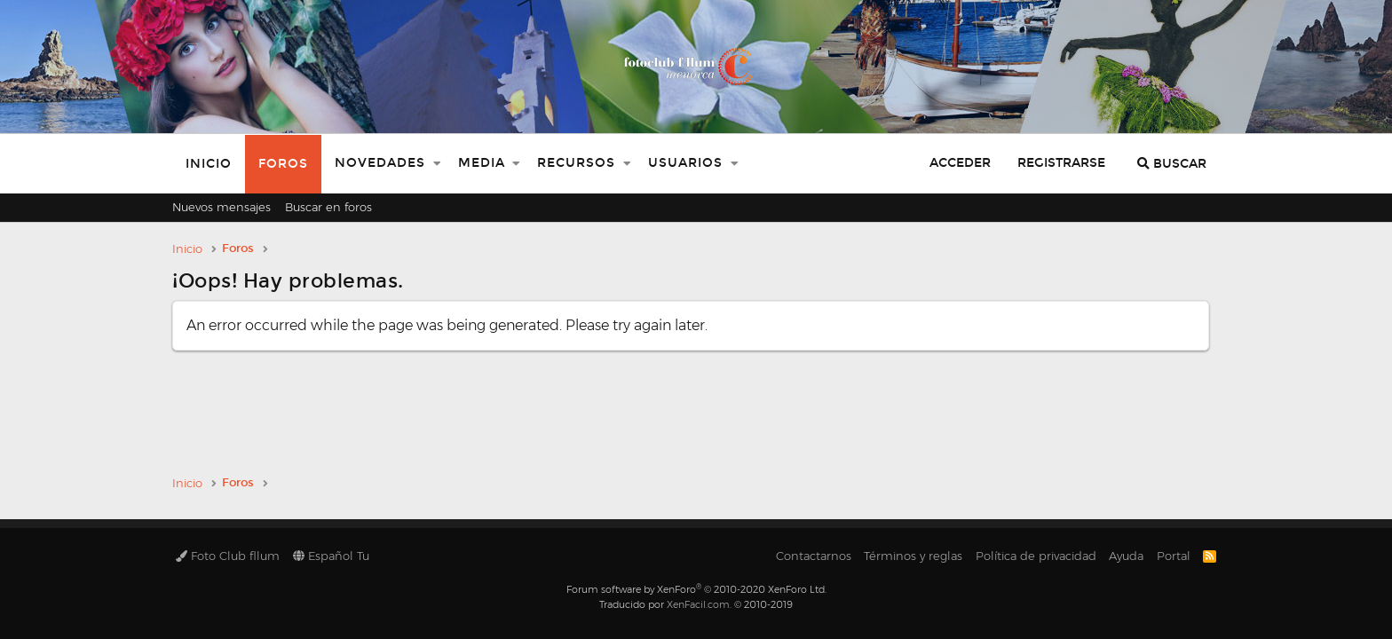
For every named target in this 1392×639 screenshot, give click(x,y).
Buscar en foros (328, 207)
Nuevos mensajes (221, 207)
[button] (437, 163)
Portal (1173, 555)
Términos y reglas (913, 555)
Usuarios (685, 162)
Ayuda (1126, 555)
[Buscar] (1172, 163)
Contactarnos (813, 555)
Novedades (380, 162)
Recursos (576, 162)
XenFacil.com (698, 604)
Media (481, 162)
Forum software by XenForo (696, 589)
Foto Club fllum (228, 555)
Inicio (209, 163)
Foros (283, 163)
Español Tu (331, 555)
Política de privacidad (1036, 555)
